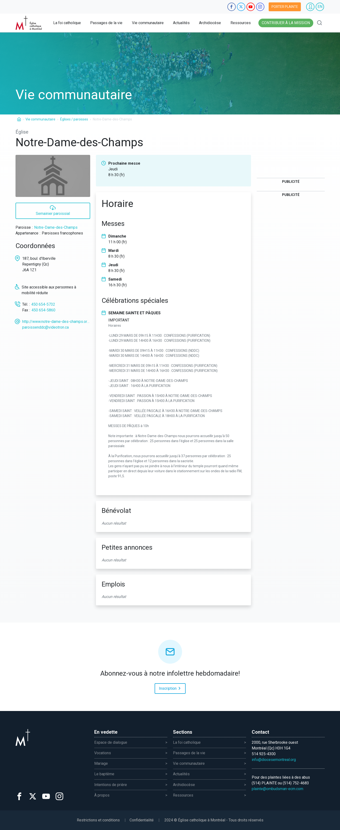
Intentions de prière (110, 784)
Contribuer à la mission (286, 23)
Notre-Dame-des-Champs (56, 227)
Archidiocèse (210, 23)
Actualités (181, 23)
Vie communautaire (148, 23)
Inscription (170, 688)
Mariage (101, 763)
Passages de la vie (106, 23)
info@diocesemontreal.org (274, 759)
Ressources (240, 23)
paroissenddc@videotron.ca (45, 327)
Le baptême (104, 774)
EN (320, 6)
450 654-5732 (43, 304)
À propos (102, 795)
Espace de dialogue (110, 742)
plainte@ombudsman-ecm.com (277, 789)
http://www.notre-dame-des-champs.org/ (56, 321)
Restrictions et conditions (98, 820)
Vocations (102, 753)
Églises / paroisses (74, 119)
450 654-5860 (43, 310)
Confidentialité (142, 820)
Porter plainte (285, 7)
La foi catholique (67, 23)
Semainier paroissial (53, 210)
